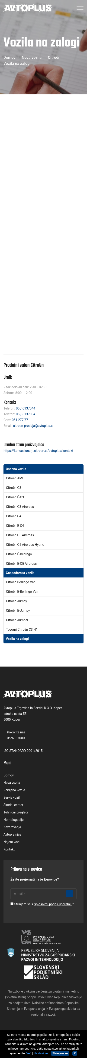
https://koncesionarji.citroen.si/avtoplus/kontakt (38, 451)
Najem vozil (11, 842)
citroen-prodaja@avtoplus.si (33, 426)
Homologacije (13, 820)
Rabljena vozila (14, 790)
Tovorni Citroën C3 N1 (22, 629)
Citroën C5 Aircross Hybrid (25, 544)
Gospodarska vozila (20, 573)
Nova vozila (32, 57)
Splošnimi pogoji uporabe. (53, 904)
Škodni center (13, 805)
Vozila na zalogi (17, 639)
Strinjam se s (42, 904)
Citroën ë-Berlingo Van (22, 591)
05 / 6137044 (25, 408)
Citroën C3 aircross (20, 507)
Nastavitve (41, 1053)
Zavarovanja (12, 827)
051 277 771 (21, 420)
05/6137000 (16, 738)
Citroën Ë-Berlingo (19, 554)
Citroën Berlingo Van (20, 582)
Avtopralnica (12, 834)
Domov (9, 57)
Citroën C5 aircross (20, 535)
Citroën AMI (14, 478)
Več (29, 1053)
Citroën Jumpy (16, 601)
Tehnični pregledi (15, 812)
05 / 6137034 (25, 414)
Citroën (54, 57)
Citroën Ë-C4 (15, 525)
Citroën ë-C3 (15, 497)
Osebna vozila (16, 469)
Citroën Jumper (17, 620)
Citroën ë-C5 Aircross (21, 563)
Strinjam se (60, 1053)
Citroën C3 (13, 488)
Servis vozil (11, 797)
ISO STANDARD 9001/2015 (23, 751)
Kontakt (9, 849)
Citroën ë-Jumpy (18, 610)
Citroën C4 (13, 516)
